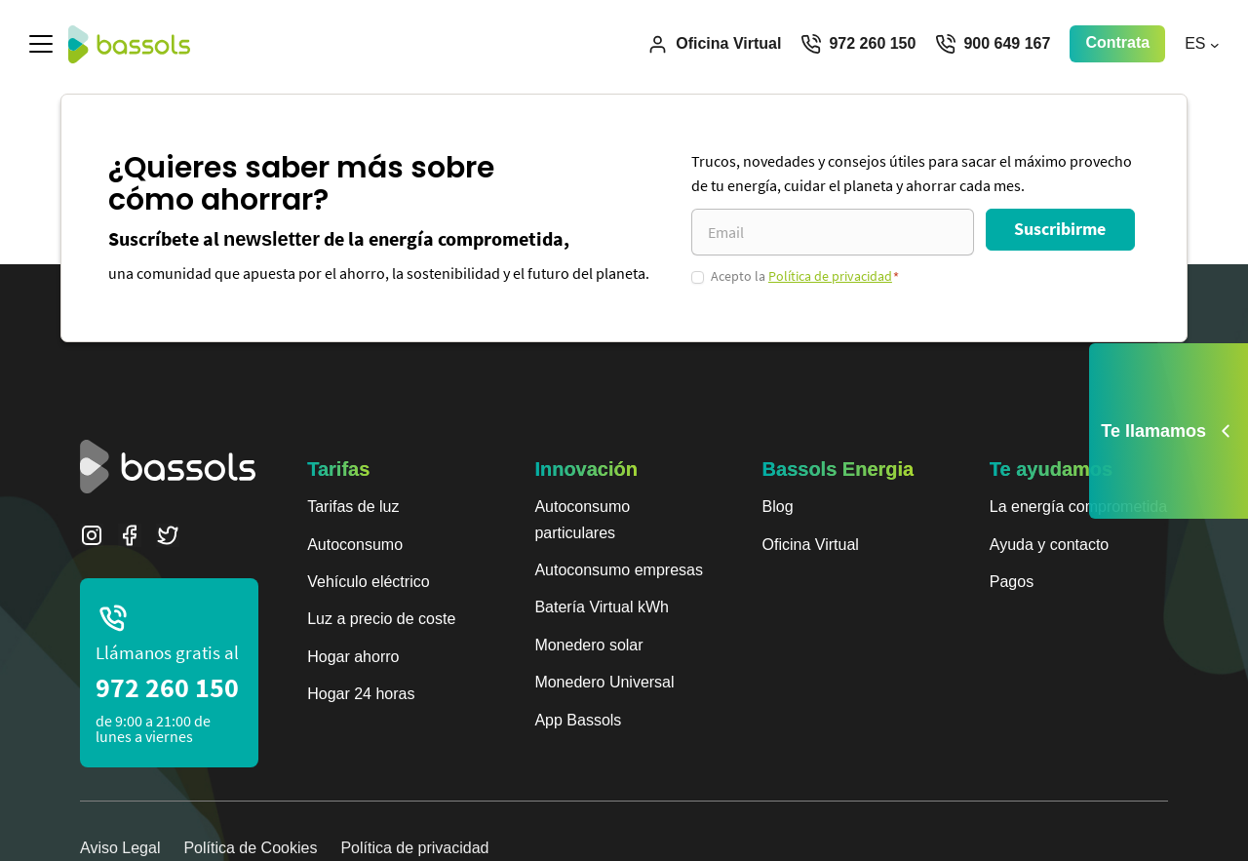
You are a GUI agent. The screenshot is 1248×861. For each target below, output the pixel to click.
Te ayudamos (1051, 469)
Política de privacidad (830, 276)
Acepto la (805, 276)
